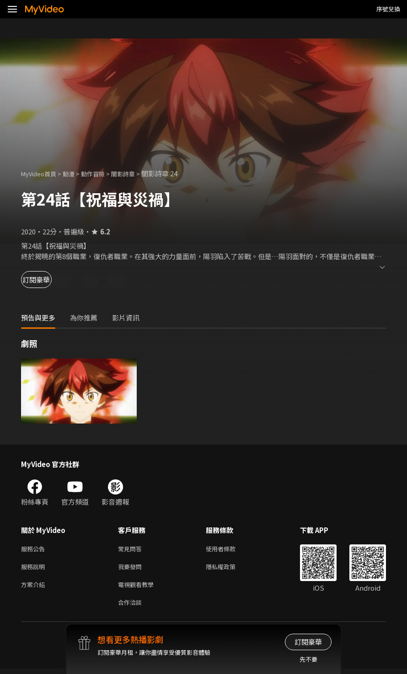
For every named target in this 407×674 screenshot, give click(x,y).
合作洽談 (131, 607)
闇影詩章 (136, 173)
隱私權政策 (228, 568)
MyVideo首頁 (42, 173)
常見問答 (131, 549)
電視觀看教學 (138, 587)
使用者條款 (228, 549)
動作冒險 (103, 173)
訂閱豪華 (46, 279)
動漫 (76, 173)
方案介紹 (34, 587)
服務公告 (34, 549)
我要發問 (131, 568)
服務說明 (34, 568)
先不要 (308, 659)
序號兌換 (388, 9)
